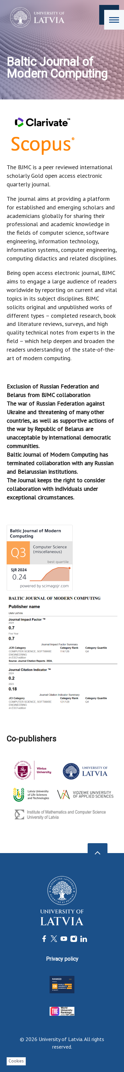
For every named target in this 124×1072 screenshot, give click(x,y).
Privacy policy (62, 959)
